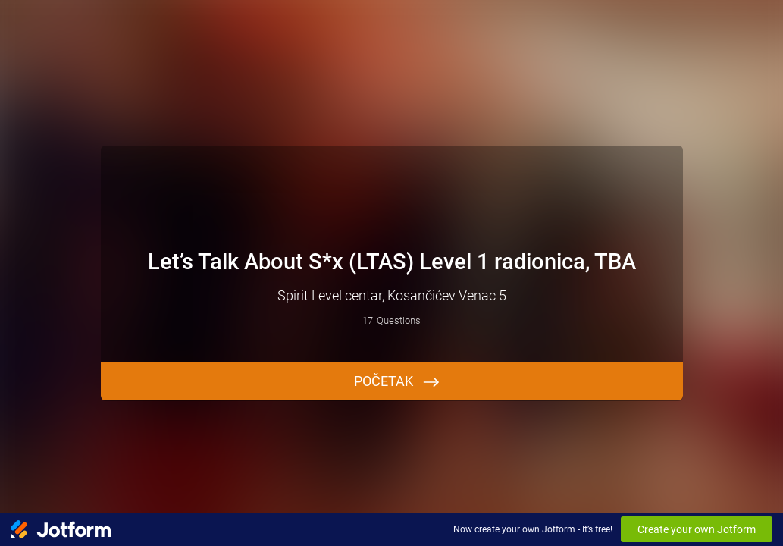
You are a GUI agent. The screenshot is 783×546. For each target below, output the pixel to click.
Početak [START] (383, 381)
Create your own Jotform (696, 529)
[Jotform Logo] (61, 529)
